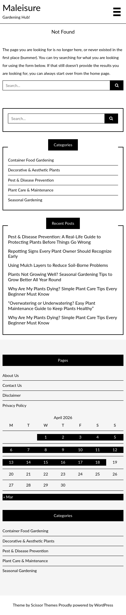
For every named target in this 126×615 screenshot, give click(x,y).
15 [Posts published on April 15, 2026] (45, 462)
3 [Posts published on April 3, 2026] (80, 437)
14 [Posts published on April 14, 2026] (28, 462)
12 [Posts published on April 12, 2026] (115, 449)
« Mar (8, 496)
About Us (11, 375)
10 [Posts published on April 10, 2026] (80, 449)
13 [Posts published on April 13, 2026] (11, 462)
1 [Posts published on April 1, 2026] (45, 437)
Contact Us (12, 385)
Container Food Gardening (31, 160)
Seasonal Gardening (25, 199)
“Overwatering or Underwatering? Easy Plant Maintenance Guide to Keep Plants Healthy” (51, 305)
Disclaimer (12, 395)
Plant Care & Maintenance (30, 189)
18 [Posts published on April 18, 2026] (97, 462)
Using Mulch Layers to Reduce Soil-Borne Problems (58, 265)
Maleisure (22, 7)
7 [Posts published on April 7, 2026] (28, 449)
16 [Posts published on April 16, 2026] (63, 462)
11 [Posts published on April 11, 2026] (97, 449)
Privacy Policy (14, 405)
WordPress (103, 605)
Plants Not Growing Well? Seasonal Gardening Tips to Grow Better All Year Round (60, 277)
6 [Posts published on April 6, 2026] (11, 449)
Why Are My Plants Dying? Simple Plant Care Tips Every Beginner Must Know (62, 291)
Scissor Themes (44, 605)
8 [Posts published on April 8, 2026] (45, 449)
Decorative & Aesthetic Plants (34, 169)
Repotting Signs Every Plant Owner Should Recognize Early (60, 253)
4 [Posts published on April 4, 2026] (98, 437)
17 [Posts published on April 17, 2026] (80, 462)
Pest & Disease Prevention (31, 180)
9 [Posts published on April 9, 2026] (63, 449)
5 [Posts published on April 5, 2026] (115, 437)
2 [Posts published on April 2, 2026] (63, 437)
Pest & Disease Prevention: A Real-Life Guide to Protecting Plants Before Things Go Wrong (54, 239)
